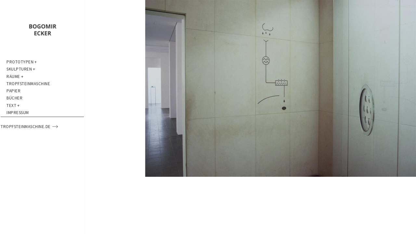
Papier (13, 117)
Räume (14, 91)
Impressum (17, 156)
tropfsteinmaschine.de (35, 175)
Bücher (14, 130)
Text (13, 143)
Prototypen (21, 65)
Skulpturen (20, 78)
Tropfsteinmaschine (28, 104)
